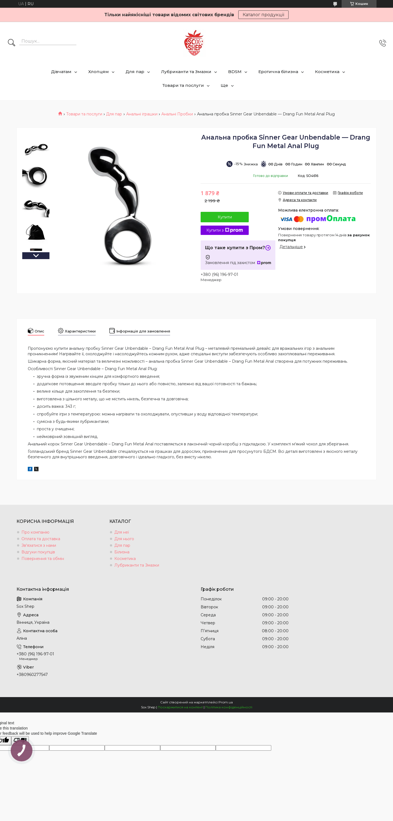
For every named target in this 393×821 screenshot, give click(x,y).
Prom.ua (225, 702)
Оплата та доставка (40, 538)
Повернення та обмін (42, 558)
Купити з (224, 230)
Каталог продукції (263, 14)
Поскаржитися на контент (180, 707)
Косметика (327, 71)
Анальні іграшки (141, 114)
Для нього (124, 538)
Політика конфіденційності (228, 707)
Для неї (121, 532)
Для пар (135, 71)
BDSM (235, 71)
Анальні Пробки (177, 114)
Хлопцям (98, 71)
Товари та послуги (183, 85)
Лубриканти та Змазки (186, 71)
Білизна (121, 552)
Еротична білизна (278, 71)
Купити (225, 217)
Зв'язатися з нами (38, 545)
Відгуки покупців (38, 552)
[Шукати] (11, 43)
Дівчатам (61, 71)
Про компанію (35, 532)
